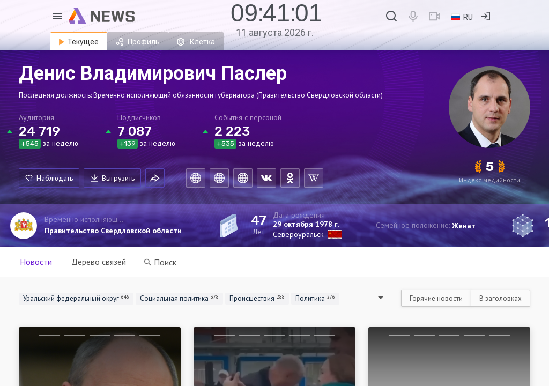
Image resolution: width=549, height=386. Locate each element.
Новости (36, 261)
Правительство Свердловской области (113, 230)
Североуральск (298, 234)
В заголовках (500, 298)
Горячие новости (436, 298)
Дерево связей (98, 261)
